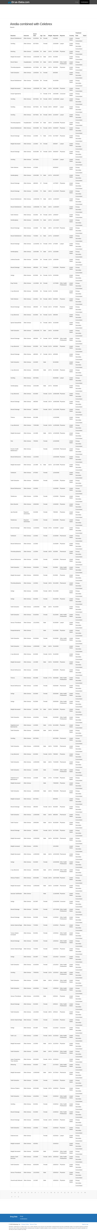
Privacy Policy (25, 1224)
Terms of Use (33, 1224)
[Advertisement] (48, 12)
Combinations (84, 2)
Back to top (85, 1224)
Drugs (76, 2)
